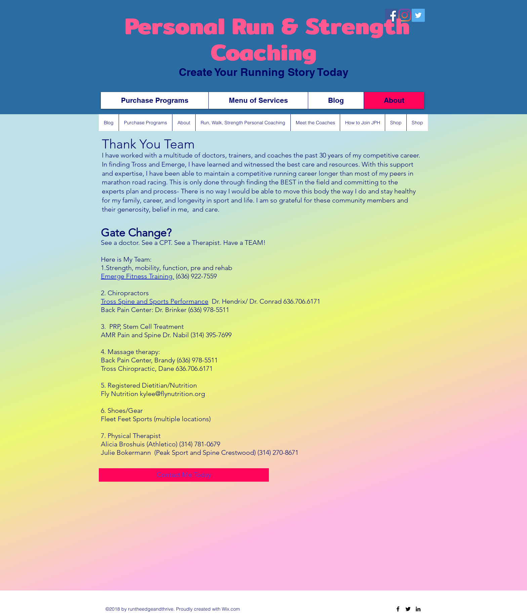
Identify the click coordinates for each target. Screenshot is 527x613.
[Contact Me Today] (184, 475)
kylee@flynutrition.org (172, 394)
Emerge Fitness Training (137, 276)
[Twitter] (408, 609)
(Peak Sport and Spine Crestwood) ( (206, 452)
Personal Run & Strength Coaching (264, 39)
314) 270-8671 (278, 452)
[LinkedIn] (418, 609)
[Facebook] (398, 609)
